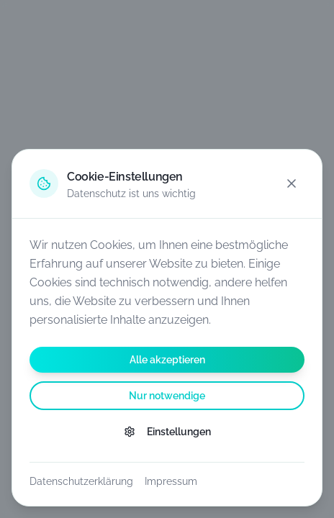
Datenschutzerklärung (81, 481)
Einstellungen (167, 431)
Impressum (171, 481)
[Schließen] (291, 183)
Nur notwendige (167, 395)
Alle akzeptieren (167, 359)
